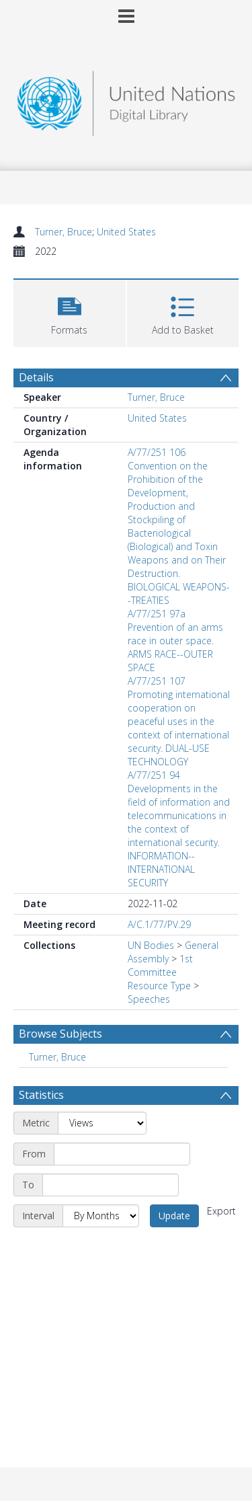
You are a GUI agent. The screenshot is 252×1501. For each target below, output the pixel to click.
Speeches (149, 999)
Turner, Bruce (63, 231)
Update (174, 1215)
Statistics (41, 1094)
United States (126, 231)
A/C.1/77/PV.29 (159, 924)
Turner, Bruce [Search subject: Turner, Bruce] (57, 1056)
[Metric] (102, 1123)
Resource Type (159, 985)
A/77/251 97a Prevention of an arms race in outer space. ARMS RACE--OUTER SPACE (175, 640)
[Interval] (100, 1215)
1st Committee (160, 965)
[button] (69, 312)
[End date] (110, 1184)
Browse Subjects (60, 1033)
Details (36, 377)
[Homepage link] (126, 100)
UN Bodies (151, 945)
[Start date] (122, 1154)
